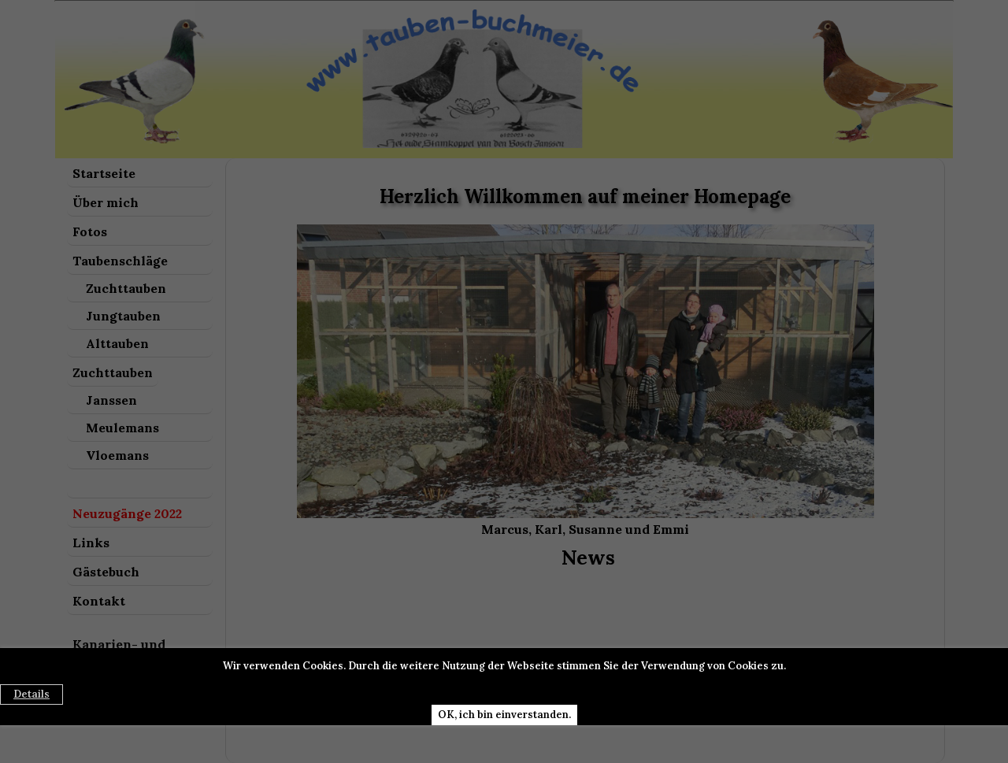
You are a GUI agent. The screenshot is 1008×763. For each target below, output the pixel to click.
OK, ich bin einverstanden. (504, 714)
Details (31, 694)
